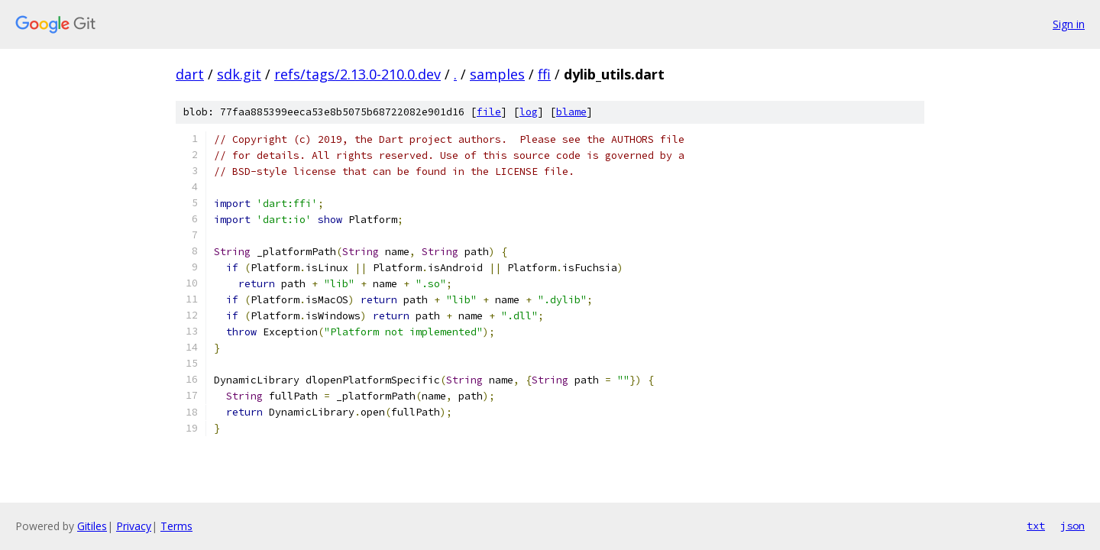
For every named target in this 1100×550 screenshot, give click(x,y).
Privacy (133, 526)
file (489, 111)
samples (497, 74)
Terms (176, 526)
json (1072, 525)
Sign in (1069, 24)
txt (1036, 525)
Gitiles (92, 526)
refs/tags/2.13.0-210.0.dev (357, 74)
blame (571, 111)
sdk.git (239, 74)
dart (190, 74)
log (528, 111)
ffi (544, 74)
